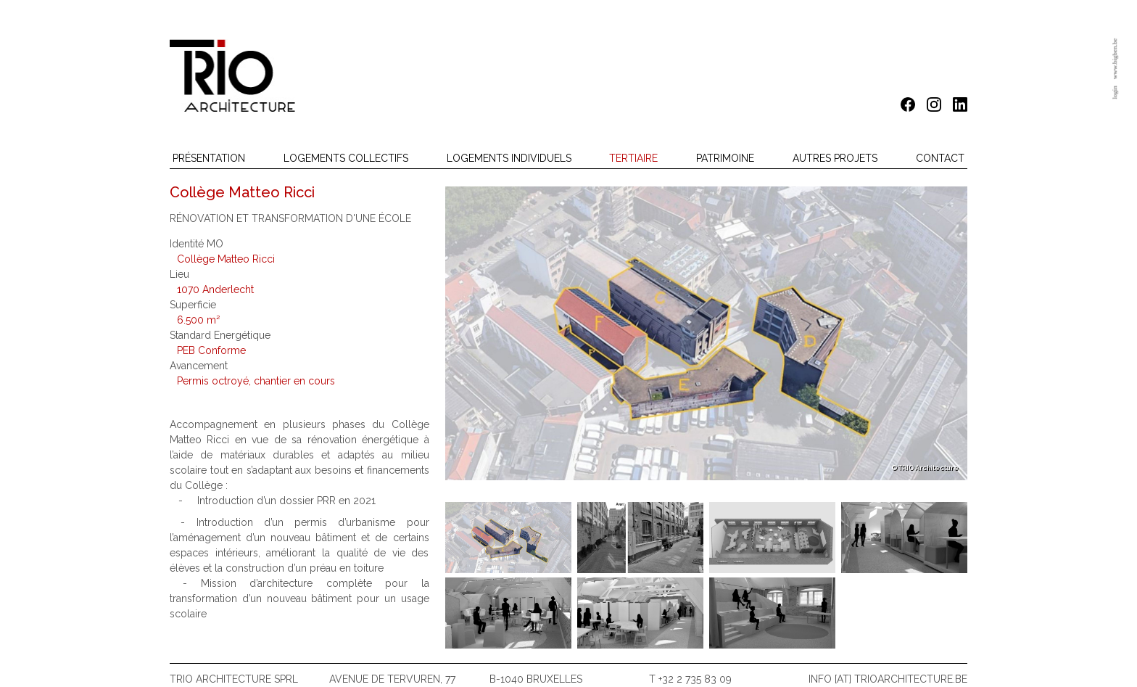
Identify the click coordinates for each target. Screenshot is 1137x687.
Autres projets (835, 158)
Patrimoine (725, 158)
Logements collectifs (346, 158)
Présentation (209, 158)
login (1114, 92)
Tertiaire (633, 158)
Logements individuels (509, 158)
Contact (940, 158)
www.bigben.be (1114, 58)
